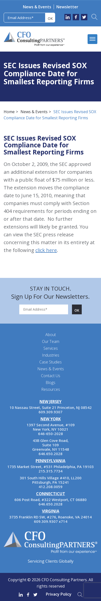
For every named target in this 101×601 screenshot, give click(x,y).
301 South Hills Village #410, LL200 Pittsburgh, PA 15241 (50, 480)
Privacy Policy (58, 594)
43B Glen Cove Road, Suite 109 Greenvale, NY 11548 (50, 444)
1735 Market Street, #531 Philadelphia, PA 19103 (50, 466)
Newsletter (67, 6)
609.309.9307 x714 (50, 521)
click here (46, 250)
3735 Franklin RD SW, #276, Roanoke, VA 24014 (50, 517)
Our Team (50, 341)
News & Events (37, 6)
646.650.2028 (50, 453)
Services (50, 348)
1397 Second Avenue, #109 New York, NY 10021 (51, 427)
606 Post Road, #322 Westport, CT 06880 (50, 499)
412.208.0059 (50, 486)
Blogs (50, 382)
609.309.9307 (50, 412)
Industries (50, 355)
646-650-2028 (50, 433)
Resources (50, 389)
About (50, 334)
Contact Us (50, 375)
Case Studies (50, 362)
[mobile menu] (92, 39)
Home (9, 111)
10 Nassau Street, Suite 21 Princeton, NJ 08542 (51, 407)
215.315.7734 (50, 471)
